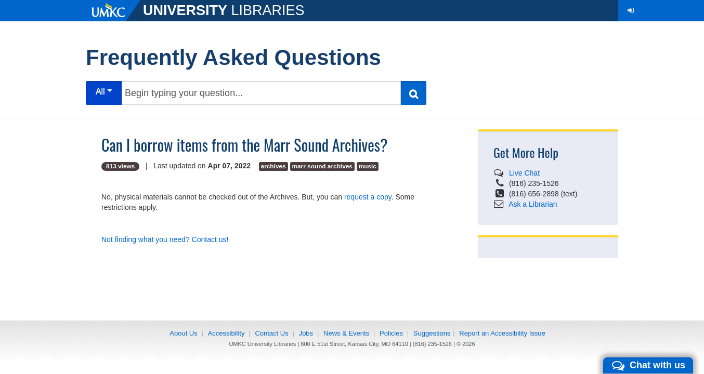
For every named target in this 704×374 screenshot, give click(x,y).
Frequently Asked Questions (233, 57)
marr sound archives (322, 166)
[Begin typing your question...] (261, 93)
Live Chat (524, 173)
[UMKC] (114, 10)
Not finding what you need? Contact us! (164, 239)
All (104, 91)
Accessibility (226, 333)
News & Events (346, 333)
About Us (183, 333)
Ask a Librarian (533, 204)
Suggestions (432, 333)
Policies (391, 333)
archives (273, 166)
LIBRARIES (224, 10)
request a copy (368, 197)
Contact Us (271, 333)
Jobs (306, 333)
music (367, 166)
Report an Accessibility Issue (502, 333)
